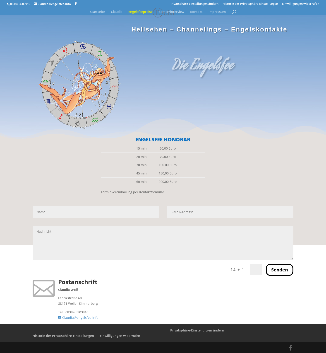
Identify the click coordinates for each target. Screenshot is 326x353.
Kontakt (196, 12)
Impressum (217, 12)
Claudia (116, 12)
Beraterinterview (171, 12)
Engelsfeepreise (140, 12)
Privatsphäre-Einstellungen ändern (194, 4)
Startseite (97, 12)
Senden (279, 270)
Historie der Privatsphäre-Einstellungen (250, 4)
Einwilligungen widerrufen (300, 4)
